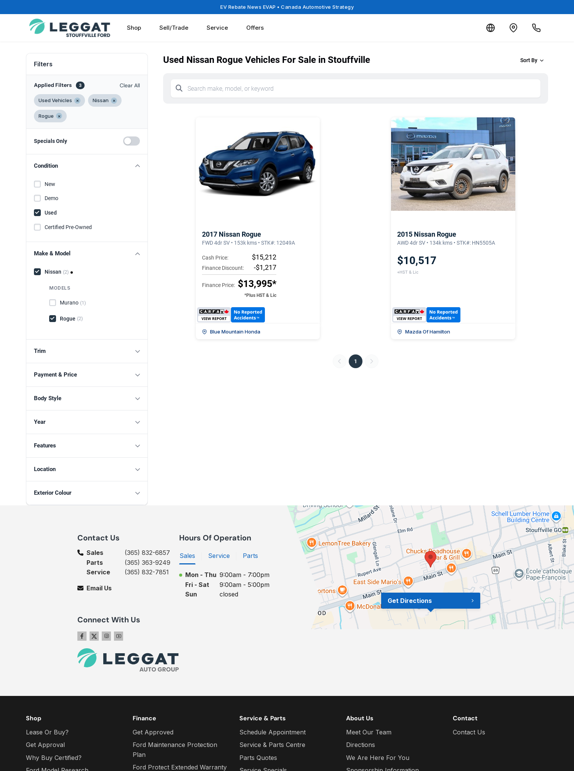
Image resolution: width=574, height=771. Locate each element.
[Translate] (490, 27)
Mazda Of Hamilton (423, 332)
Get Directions (410, 600)
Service (217, 27)
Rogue (71, 318)
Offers (255, 27)
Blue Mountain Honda (231, 332)
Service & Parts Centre (272, 745)
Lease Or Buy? (47, 732)
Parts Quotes (258, 757)
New (50, 184)
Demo (51, 198)
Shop (134, 27)
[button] (87, 166)
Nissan (57, 272)
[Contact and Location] (513, 27)
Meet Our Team (368, 732)
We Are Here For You (377, 757)
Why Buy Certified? (54, 757)
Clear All (130, 85)
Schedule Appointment (272, 732)
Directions (360, 745)
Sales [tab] (187, 555)
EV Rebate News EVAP (287, 7)
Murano (73, 303)
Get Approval (45, 745)
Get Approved (153, 732)
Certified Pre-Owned (68, 227)
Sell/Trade (173, 27)
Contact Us (469, 732)
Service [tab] (219, 555)
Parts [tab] (250, 555)
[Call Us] (536, 27)
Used (51, 213)
